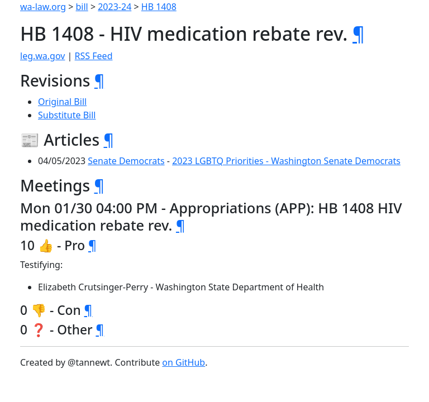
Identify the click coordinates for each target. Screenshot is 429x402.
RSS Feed (94, 56)
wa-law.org (43, 7)
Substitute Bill (67, 115)
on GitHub (183, 362)
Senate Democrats (126, 161)
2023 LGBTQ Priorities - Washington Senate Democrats (286, 161)
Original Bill (62, 101)
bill (82, 7)
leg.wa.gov (42, 56)
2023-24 (114, 7)
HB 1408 (159, 7)
